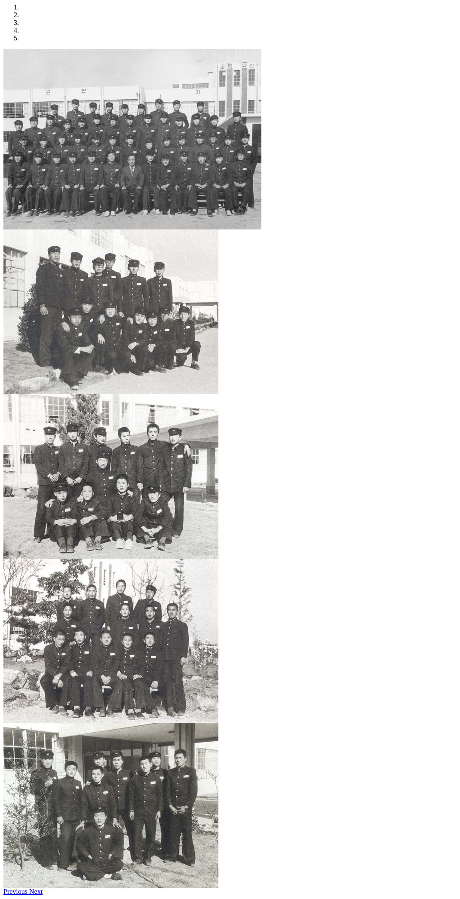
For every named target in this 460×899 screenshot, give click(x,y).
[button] (16, 891)
